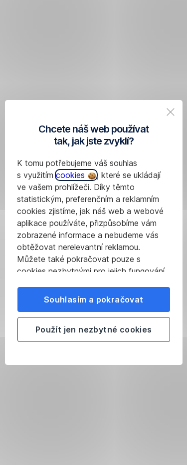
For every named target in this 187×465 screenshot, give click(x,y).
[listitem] (171, 112)
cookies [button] (76, 175)
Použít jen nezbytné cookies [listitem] (93, 329)
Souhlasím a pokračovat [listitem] (94, 299)
